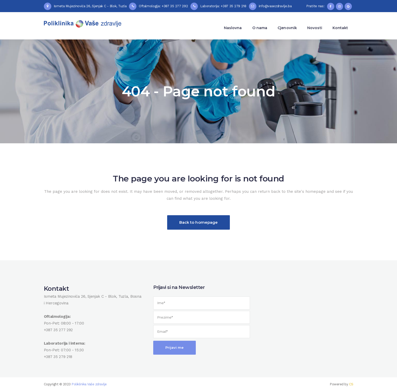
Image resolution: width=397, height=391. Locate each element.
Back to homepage (198, 222)
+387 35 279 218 (58, 356)
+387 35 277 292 (58, 330)
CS (351, 384)
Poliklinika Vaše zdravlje (89, 384)
